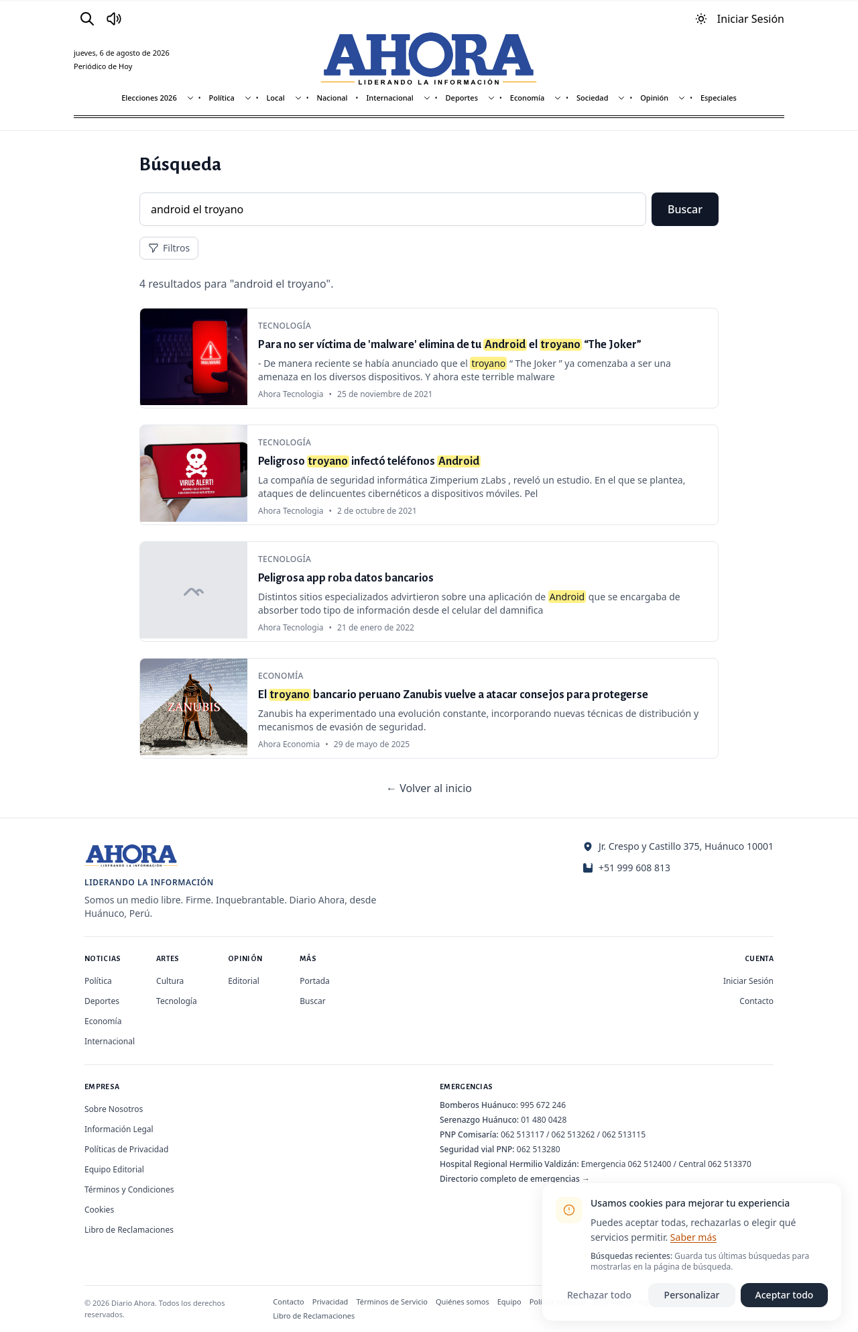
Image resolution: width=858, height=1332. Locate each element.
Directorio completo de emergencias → (515, 1178)
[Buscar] (87, 18)
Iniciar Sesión (748, 981)
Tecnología (176, 1001)
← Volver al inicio (429, 788)
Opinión (654, 98)
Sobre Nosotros (113, 1109)
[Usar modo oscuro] (701, 19)
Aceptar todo (784, 1294)
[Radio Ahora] (114, 18)
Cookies (99, 1209)
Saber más (693, 1237)
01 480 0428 (543, 1119)
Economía (527, 98)
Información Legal (119, 1129)
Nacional (332, 98)
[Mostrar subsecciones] (190, 98)
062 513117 (522, 1134)
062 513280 (538, 1149)
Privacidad (330, 1301)
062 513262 (573, 1134)
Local (275, 98)
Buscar (685, 209)
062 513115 (624, 1134)
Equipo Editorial (114, 1169)
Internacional (389, 98)
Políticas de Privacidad (126, 1149)
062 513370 (729, 1164)
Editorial (243, 981)
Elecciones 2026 (149, 98)
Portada (315, 981)
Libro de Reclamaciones (129, 1229)
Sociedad (592, 98)
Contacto (756, 1001)
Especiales (718, 98)
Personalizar (692, 1294)
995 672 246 (543, 1105)
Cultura (170, 981)
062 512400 (650, 1164)
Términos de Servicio (392, 1301)
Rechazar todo (599, 1294)
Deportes (462, 98)
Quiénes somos (462, 1301)
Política (221, 98)
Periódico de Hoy (103, 66)
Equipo (509, 1301)
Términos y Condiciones (129, 1189)
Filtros (169, 247)
